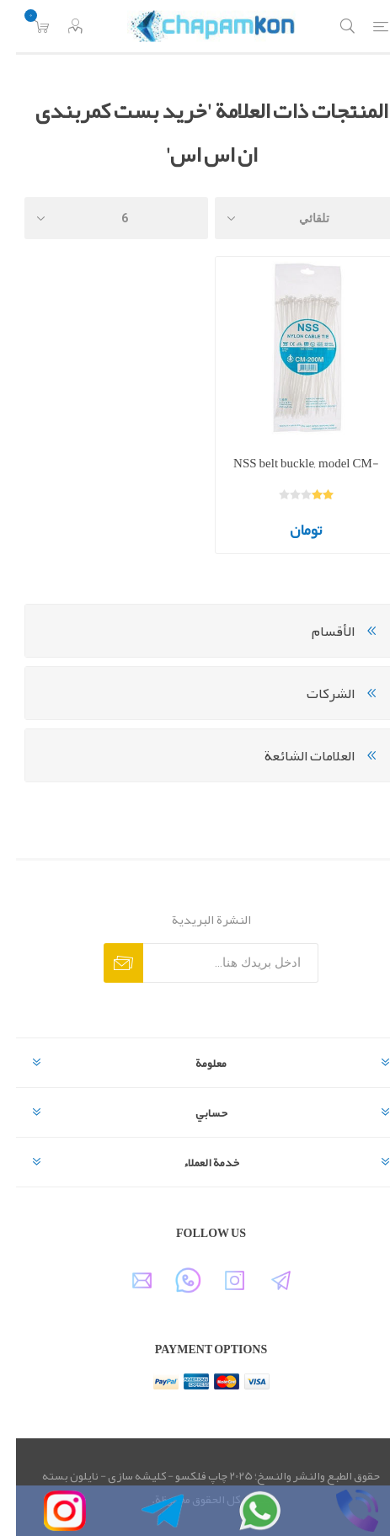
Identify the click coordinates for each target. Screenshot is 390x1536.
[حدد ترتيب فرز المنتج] (290, 218)
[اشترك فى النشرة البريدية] (214, 963)
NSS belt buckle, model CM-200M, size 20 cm (290, 476)
